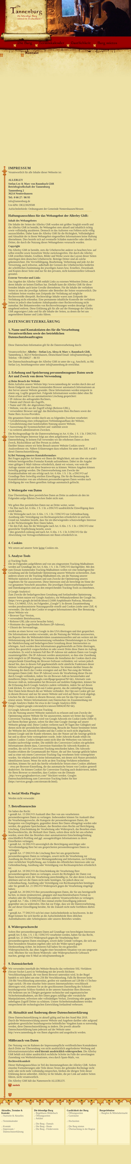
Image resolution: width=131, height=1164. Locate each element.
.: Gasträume (73, 1116)
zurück (16, 1085)
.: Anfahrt (38, 1118)
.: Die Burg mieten (75, 1126)
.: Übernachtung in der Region (81, 1129)
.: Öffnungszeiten (42, 1116)
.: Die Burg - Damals (44, 1123)
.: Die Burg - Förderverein (46, 1129)
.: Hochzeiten (73, 1121)
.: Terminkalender (9, 1121)
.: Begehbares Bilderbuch (46, 1113)
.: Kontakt (6, 1126)
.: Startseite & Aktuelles (12, 1116)
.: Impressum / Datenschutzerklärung (12, 1130)
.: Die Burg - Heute (43, 1126)
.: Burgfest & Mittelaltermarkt (114, 1113)
